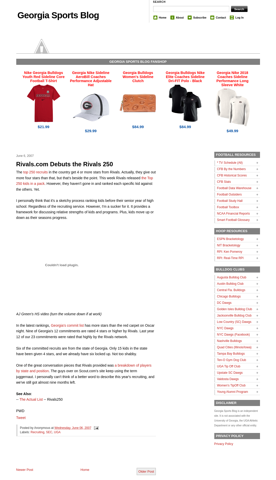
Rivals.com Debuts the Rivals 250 (64, 164)
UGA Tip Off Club (228, 366)
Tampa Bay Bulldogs (231, 353)
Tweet (21, 418)
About (180, 17)
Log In (239, 17)
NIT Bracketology (228, 245)
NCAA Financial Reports (233, 213)
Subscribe (199, 17)
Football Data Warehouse (234, 188)
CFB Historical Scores (232, 175)
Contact (221, 17)
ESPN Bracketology (230, 239)
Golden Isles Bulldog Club (234, 309)
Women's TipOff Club (231, 385)
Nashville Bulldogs (229, 341)
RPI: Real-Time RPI (230, 258)
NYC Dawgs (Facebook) (233, 334)
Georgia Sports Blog (58, 15)
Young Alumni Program (232, 392)
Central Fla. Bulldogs (231, 290)
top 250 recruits (35, 172)
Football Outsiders (229, 194)
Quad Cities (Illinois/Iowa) (234, 347)
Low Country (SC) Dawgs (234, 322)
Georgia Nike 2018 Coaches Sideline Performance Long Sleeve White (232, 79)
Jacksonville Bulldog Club (234, 315)
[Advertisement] (75, 456)
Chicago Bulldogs (229, 296)
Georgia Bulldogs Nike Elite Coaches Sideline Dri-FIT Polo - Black (185, 77)
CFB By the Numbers (231, 169)
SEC (49, 432)
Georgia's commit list (67, 325)
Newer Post (24, 470)
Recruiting (37, 432)
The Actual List (31, 399)
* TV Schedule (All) (230, 162)
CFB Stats (224, 182)
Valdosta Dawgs (228, 379)
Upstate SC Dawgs (230, 372)
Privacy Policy (223, 444)
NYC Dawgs (225, 328)
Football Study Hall (230, 201)
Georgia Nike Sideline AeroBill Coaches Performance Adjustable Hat (91, 79)
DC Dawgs (224, 303)
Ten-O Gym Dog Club (231, 360)
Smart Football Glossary (233, 220)
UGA (57, 432)
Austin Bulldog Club (230, 284)
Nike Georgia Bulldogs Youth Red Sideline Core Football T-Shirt (44, 77)
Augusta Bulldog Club (231, 277)
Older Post (146, 471)
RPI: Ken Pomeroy (229, 251)
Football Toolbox (228, 207)
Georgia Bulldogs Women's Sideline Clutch (138, 77)
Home (163, 17)
